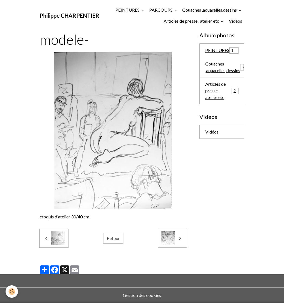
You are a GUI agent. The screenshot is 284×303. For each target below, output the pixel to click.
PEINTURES (127, 9)
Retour (113, 238)
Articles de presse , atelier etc (192, 20)
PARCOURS (161, 9)
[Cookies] (12, 291)
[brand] (69, 15)
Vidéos (235, 20)
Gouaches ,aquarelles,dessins (210, 9)
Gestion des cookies (142, 295)
